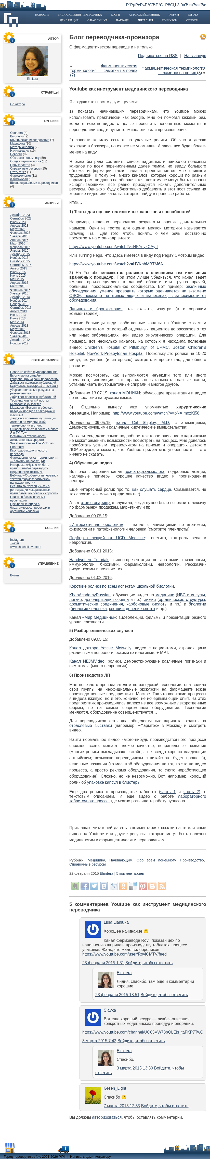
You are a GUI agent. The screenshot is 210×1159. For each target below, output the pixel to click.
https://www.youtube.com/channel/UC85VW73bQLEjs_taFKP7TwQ (142, 1032)
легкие (75, 599)
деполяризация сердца (107, 599)
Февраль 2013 (20, 332)
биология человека (89, 609)
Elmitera (32, 79)
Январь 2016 (19, 250)
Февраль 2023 (20, 233)
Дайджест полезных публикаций (33, 382)
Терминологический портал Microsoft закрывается (29, 402)
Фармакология (20, 175)
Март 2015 (17, 286)
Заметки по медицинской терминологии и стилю (28, 423)
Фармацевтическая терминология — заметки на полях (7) (103, 70)
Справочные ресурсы (25, 168)
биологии (197, 604)
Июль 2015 (18, 272)
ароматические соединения (96, 604)
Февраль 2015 (20, 290)
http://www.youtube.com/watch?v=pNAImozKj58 (156, 413)
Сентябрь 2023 (21, 218)
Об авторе (17, 104)
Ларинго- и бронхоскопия (96, 309)
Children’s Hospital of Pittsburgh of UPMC (127, 347)
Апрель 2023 (19, 225)
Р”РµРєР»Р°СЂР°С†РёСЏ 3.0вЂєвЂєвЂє (166, 5)
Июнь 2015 (18, 275)
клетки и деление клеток (132, 609)
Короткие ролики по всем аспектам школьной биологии (121, 586)
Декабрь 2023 (20, 215)
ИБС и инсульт (191, 595)
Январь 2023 (19, 236)
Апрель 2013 (19, 325)
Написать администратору (90, 1156)
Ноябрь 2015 (19, 258)
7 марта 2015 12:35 (122, 1106)
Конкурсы (169, 20)
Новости (42, 14)
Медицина (17, 143)
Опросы (192, 20)
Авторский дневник (144, 14)
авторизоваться (107, 1117)
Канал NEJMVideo (86, 661)
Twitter (14, 543)
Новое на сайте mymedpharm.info (34, 372)
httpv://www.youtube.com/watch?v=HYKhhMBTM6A (116, 264)
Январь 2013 (19, 336)
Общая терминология (25, 161)
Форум (174, 14)
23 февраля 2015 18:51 (117, 995)
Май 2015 (17, 279)
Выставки (17, 136)
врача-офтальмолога (144, 471)
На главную (195, 56)
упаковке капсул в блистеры (113, 782)
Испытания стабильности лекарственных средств (28, 438)
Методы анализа (22, 147)
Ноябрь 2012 (19, 343)
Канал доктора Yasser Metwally (100, 648)
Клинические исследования (29, 140)
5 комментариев (130, 873)
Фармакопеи (19, 179)
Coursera (16, 133)
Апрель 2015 (19, 283)
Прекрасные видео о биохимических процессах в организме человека (30, 507)
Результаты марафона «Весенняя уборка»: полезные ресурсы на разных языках (34, 389)
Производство (20, 165)
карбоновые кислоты (146, 604)
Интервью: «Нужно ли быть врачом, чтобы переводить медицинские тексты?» (29, 468)
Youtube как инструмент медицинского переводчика (128, 89)
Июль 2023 (18, 222)
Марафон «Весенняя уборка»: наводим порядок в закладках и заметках (32, 411)
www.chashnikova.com (25, 547)
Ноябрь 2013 (19, 304)
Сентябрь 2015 (21, 265)
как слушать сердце (151, 489)
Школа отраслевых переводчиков (34, 183)
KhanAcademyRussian (90, 595)
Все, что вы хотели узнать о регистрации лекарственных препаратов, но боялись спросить (34, 489)
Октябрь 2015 (20, 261)
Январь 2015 (19, 293)
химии (150, 599)
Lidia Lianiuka (116, 922)
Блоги (115, 14)
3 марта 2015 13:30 (135, 1068)
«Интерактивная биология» (96, 524)
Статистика (18, 172)
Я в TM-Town (19, 432)
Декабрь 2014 (20, 297)
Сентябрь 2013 (21, 308)
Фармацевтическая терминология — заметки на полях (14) (34, 459)
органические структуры (182, 599)
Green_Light (115, 1088)
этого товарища (96, 502)
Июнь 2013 (18, 318)
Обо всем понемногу (25, 158)
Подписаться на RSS (157, 56)
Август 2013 (18, 311)
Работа (193, 14)
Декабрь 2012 (20, 340)
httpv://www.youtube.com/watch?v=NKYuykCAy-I (113, 246)
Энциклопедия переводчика (80, 14)
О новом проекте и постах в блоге (34, 429)
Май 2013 (17, 322)
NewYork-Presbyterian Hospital (115, 353)
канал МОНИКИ (125, 393)
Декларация (69, 20)
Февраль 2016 (20, 247)
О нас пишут (97, 20)
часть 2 (191, 792)
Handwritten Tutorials (89, 560)
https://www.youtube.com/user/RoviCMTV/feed (124, 954)
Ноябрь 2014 (19, 300)
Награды (122, 20)
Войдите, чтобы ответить (149, 963)
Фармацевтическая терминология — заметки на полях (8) (173, 70)
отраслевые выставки (90, 725)
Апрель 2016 (19, 240)
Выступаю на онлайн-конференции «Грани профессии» (34, 377)
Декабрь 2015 (20, 254)
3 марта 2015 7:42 (99, 1041)
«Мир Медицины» (99, 617)
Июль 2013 (18, 315)
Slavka (110, 1010)
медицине (164, 595)
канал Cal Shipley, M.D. (143, 422)
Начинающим (19, 150)
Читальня (145, 20)
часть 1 (168, 792)
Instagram (17, 540)
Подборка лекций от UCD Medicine (107, 538)
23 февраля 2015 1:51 (103, 963)
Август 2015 (18, 268)
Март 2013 (17, 329)
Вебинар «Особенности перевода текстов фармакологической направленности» (34, 479)
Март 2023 (17, 229)
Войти (14, 575)
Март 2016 (17, 243)
